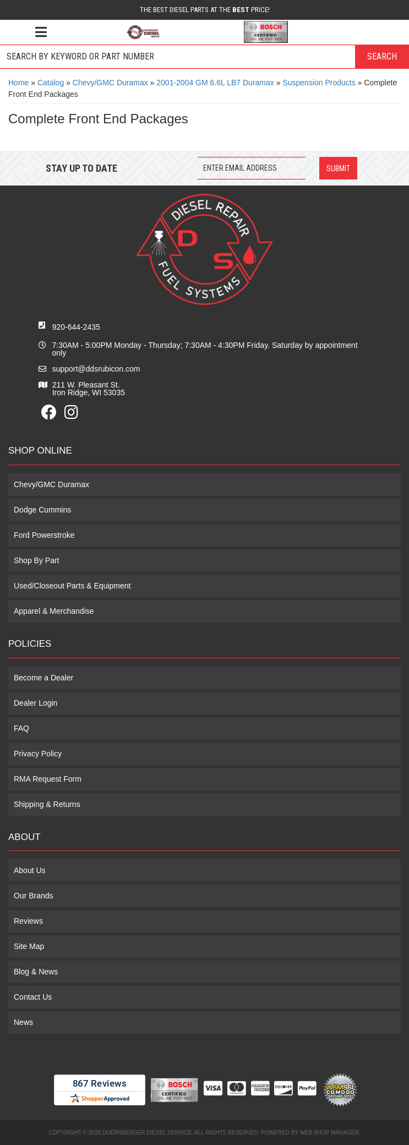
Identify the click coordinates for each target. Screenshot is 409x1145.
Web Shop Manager (329, 1133)
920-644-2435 (76, 327)
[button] (204, 57)
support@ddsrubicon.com (96, 369)
